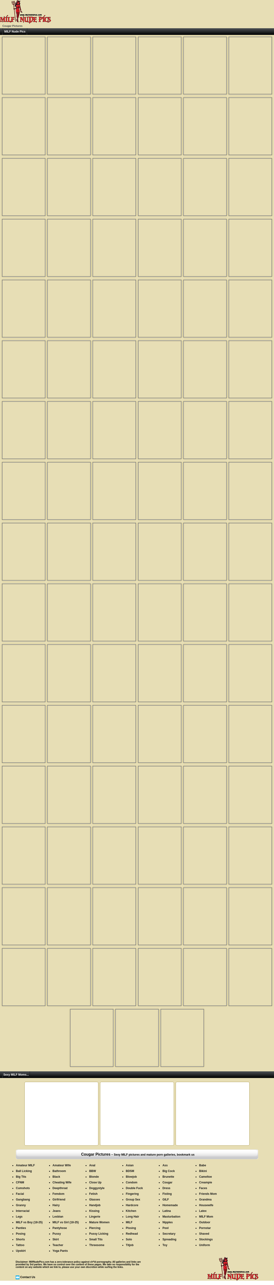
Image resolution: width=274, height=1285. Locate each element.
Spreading (169, 1239)
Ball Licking (24, 1171)
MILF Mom (206, 1216)
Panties (21, 1228)
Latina (166, 1211)
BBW (92, 1171)
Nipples (167, 1222)
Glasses (94, 1199)
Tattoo (20, 1245)
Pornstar (205, 1228)
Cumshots (23, 1188)
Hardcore (132, 1205)
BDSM (130, 1171)
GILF (165, 1199)
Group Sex (133, 1199)
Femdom (58, 1194)
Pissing (131, 1228)
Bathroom (59, 1171)
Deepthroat (60, 1188)
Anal (92, 1165)
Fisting (167, 1194)
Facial (20, 1194)
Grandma (205, 1199)
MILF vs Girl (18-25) (66, 1222)
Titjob (129, 1245)
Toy (164, 1245)
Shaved (204, 1233)
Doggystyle (97, 1188)
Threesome (96, 1245)
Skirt (56, 1239)
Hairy (56, 1205)
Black (56, 1176)
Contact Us (27, 1277)
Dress (166, 1188)
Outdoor (204, 1222)
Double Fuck (134, 1188)
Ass (165, 1165)
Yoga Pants (60, 1250)
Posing (20, 1233)
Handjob (94, 1205)
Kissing (94, 1211)
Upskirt (21, 1250)
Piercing (94, 1228)
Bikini (203, 1171)
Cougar (167, 1182)
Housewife (206, 1205)
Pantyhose (60, 1228)
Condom (131, 1182)
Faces (203, 1188)
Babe (202, 1165)
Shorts (20, 1239)
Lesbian (58, 1216)
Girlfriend (59, 1199)
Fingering (132, 1194)
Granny (21, 1205)
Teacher (58, 1245)
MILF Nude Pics (14, 31)
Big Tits (21, 1176)
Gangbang (23, 1199)
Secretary (168, 1233)
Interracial (22, 1211)
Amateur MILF (25, 1165)
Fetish (93, 1194)
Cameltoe (205, 1176)
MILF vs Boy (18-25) (29, 1222)
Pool (165, 1228)
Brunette (168, 1176)
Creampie (205, 1182)
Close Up (95, 1182)
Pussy (57, 1233)
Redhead (132, 1233)
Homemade (170, 1205)
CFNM (20, 1182)
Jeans (57, 1211)
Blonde (94, 1176)
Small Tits (95, 1239)
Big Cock (168, 1171)
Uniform (204, 1245)
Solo (129, 1239)
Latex (202, 1211)
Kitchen (131, 1211)
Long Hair (132, 1216)
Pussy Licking (98, 1233)
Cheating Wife (62, 1182)
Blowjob (131, 1176)
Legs (19, 1216)
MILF (129, 1222)
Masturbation (171, 1216)
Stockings (206, 1239)
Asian (130, 1165)
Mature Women (99, 1222)
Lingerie (94, 1216)
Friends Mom (208, 1194)
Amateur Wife (62, 1165)
